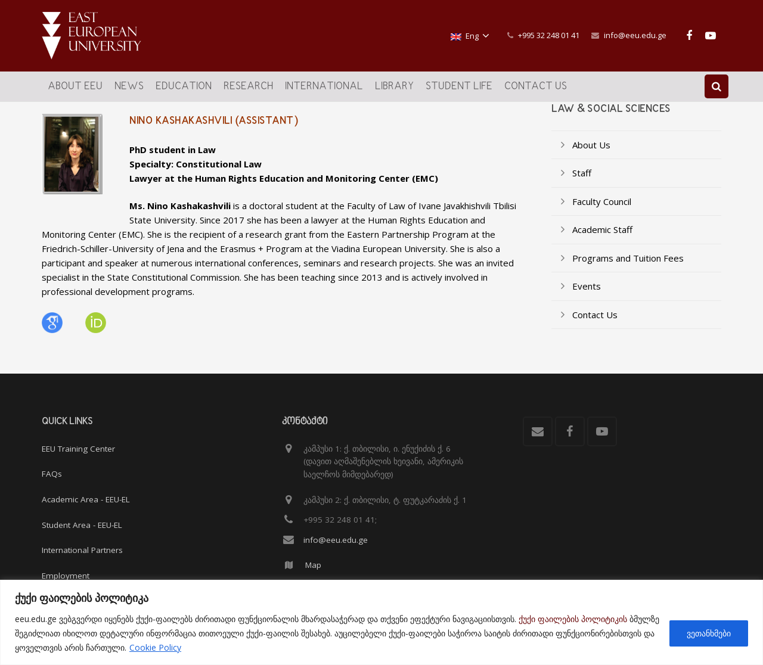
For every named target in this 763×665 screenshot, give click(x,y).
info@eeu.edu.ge (635, 35)
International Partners (82, 550)
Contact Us (595, 323)
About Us (591, 153)
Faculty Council (601, 210)
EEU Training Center (78, 448)
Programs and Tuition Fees (628, 266)
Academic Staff (602, 238)
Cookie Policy (155, 647)
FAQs (52, 473)
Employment (65, 575)
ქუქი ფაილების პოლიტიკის (573, 618)
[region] (381, 622)
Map (313, 565)
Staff (581, 181)
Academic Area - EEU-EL (86, 499)
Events (586, 294)
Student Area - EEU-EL (82, 525)
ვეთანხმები (709, 633)
